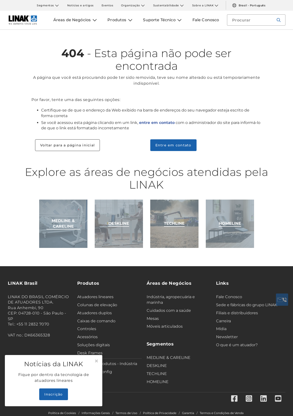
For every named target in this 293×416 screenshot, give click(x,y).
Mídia (221, 328)
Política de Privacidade (159, 413)
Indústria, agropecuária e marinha (171, 299)
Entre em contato (173, 145)
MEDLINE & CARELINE (168, 357)
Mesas (153, 318)
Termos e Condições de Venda (222, 413)
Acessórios (87, 337)
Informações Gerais (96, 413)
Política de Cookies (62, 413)
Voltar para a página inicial (67, 145)
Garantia (188, 413)
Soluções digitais (93, 345)
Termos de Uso (126, 413)
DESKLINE (157, 365)
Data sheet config (94, 371)
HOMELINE (158, 381)
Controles (86, 328)
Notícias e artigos (80, 5)
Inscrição (53, 394)
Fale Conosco (229, 296)
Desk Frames (90, 353)
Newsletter (227, 337)
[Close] (96, 361)
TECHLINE (157, 373)
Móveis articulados (165, 326)
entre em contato (157, 122)
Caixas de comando (96, 321)
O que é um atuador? (237, 345)
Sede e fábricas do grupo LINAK (246, 305)
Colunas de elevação (97, 305)
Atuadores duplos (94, 313)
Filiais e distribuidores (237, 313)
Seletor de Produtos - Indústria (107, 363)
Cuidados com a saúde (169, 310)
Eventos (107, 5)
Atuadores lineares (95, 296)
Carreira (223, 321)
